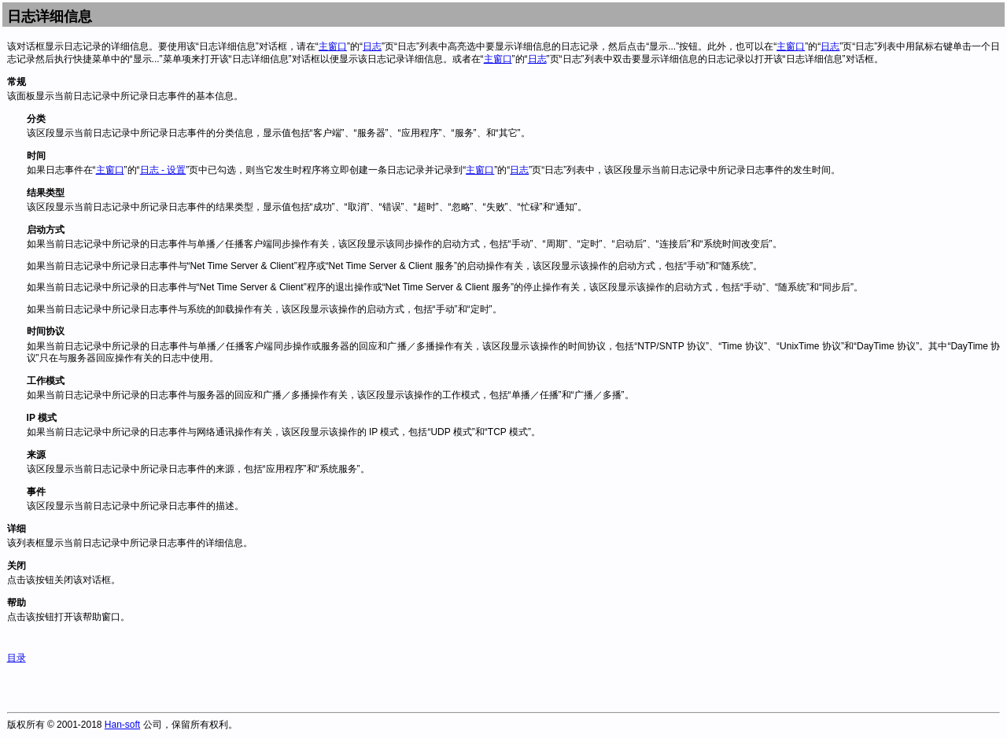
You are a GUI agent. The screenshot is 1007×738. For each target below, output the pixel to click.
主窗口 (333, 46)
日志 (372, 46)
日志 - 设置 (163, 169)
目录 (16, 657)
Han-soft (122, 724)
